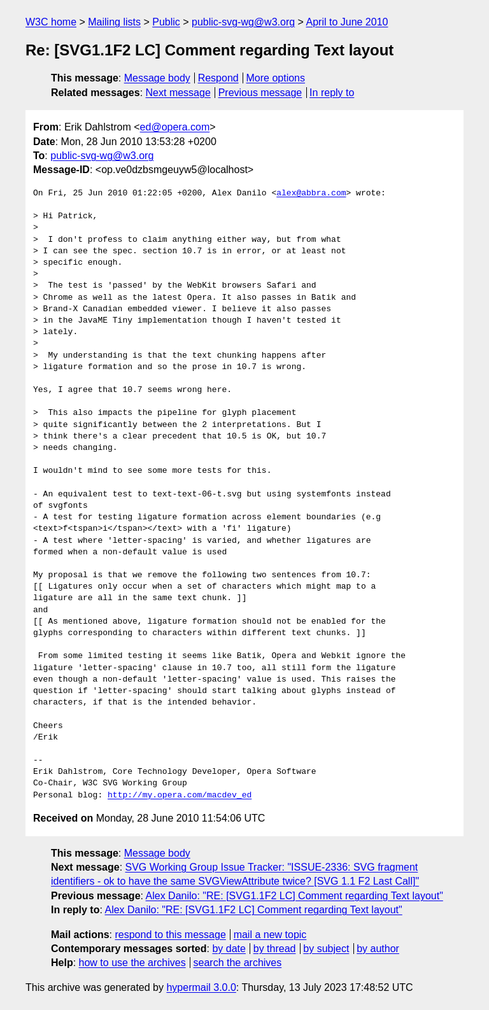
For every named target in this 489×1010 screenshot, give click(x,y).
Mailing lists (114, 22)
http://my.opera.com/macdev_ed (180, 795)
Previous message (260, 92)
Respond (218, 78)
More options (276, 78)
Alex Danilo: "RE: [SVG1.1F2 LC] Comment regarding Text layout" (294, 895)
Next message (178, 92)
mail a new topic (270, 934)
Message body (157, 78)
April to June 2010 (347, 22)
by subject (326, 948)
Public (166, 22)
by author (378, 948)
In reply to (331, 92)
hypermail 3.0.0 (201, 987)
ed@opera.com (175, 127)
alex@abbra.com (311, 193)
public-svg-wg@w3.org (243, 22)
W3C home (50, 22)
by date (228, 948)
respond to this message (170, 934)
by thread (274, 948)
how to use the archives (132, 962)
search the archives (238, 962)
